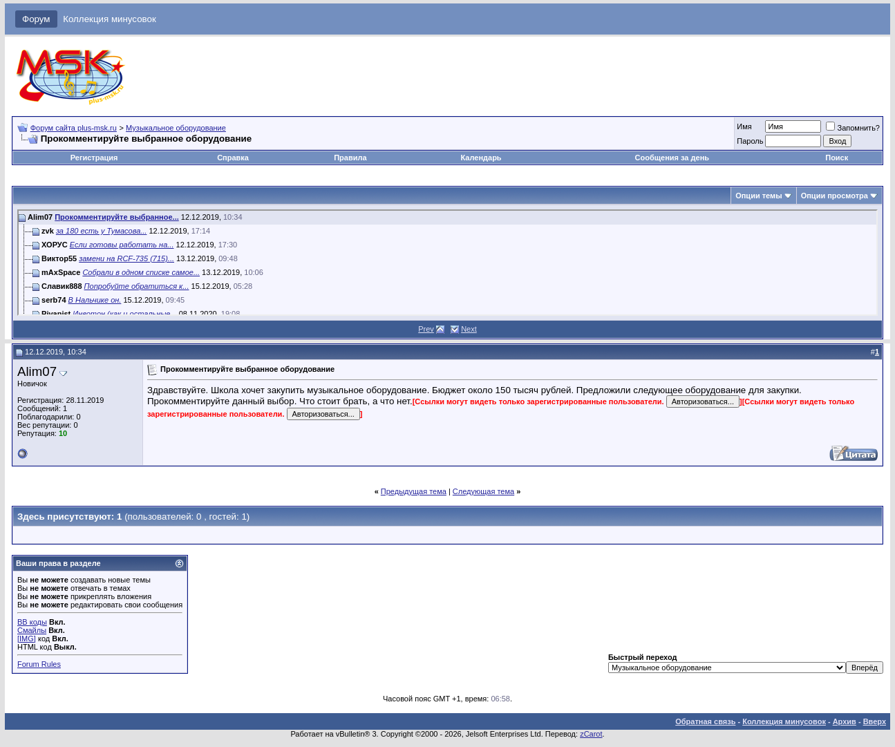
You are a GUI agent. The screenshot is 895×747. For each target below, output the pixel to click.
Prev (426, 329)
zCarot (591, 734)
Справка (233, 157)
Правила (350, 157)
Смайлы (31, 630)
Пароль (750, 141)
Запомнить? (853, 128)
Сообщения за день (672, 157)
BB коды (32, 622)
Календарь (480, 157)
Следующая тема (483, 491)
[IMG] (26, 638)
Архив (844, 721)
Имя (744, 126)
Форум (36, 19)
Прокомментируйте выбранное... (117, 217)
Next (469, 329)
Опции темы (758, 195)
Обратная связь (705, 721)
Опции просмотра (834, 195)
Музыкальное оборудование (176, 128)
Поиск (836, 157)
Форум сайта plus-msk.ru (73, 128)
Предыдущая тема (413, 491)
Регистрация (94, 157)
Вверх (874, 721)
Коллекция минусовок (109, 19)
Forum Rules (39, 664)
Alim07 (37, 371)
